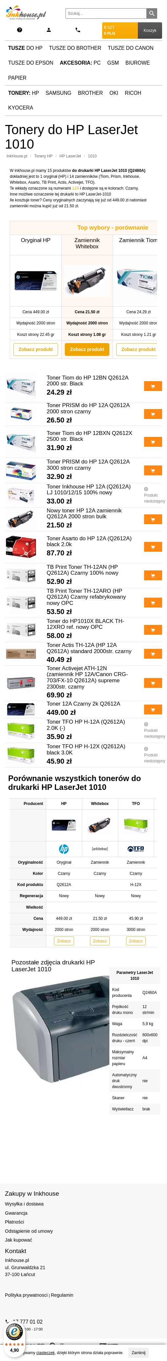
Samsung (58, 93)
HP (23, 93)
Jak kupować (18, 1240)
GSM (113, 63)
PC (80, 63)
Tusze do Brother (75, 48)
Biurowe (137, 63)
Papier (17, 78)
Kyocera (20, 108)
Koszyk (150, 30)
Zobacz (64, 940)
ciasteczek (45, 1353)
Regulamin (62, 1295)
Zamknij (138, 1353)
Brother (90, 93)
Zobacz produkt (36, 349)
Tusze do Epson (30, 63)
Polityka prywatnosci (26, 1295)
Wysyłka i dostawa (24, 1203)
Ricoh (133, 93)
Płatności (14, 1222)
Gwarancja (16, 1213)
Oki (113, 93)
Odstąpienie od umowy (29, 1231)
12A (75, 188)
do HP (25, 48)
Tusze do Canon (130, 48)
